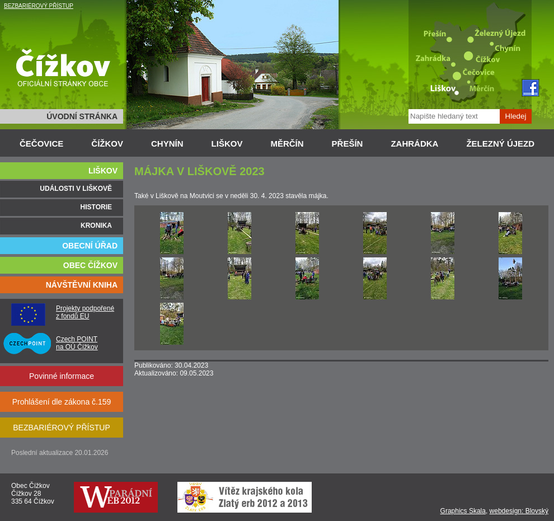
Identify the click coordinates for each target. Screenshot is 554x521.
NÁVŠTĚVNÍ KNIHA (82, 284)
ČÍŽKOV (107, 143)
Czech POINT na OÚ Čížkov (77, 343)
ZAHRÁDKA (414, 143)
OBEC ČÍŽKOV (90, 265)
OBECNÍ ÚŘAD (90, 245)
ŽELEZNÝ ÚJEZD (500, 143)
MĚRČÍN (286, 143)
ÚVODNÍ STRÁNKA (82, 116)
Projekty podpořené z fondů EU (85, 312)
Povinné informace (61, 376)
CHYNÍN (167, 143)
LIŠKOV (227, 143)
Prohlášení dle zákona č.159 (61, 401)
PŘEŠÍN (347, 143)
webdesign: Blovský (519, 511)
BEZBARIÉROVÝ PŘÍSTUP (38, 6)
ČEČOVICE (41, 143)
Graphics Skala (463, 511)
